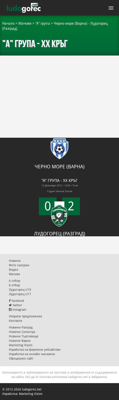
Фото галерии (19, 265)
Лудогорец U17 (20, 294)
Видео (13, 269)
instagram (17, 309)
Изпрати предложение (25, 316)
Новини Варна (19, 340)
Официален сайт (21, 358)
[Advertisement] (59, 89)
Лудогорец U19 (20, 289)
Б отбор (14, 285)
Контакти (15, 320)
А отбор (14, 281)
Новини (15, 261)
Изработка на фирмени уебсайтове (35, 349)
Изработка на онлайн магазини (32, 354)
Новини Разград (21, 327)
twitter (15, 305)
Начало (8, 23)
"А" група (42, 23)
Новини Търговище (23, 336)
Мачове (25, 23)
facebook (16, 300)
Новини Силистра (22, 332)
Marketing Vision (20, 345)
